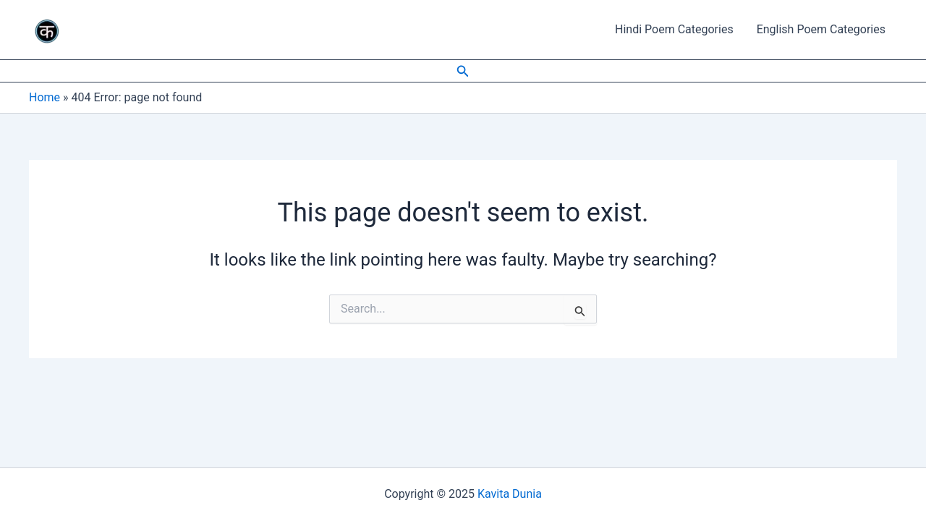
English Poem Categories (821, 29)
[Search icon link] (463, 71)
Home (44, 97)
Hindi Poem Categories (674, 29)
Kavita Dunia (509, 494)
